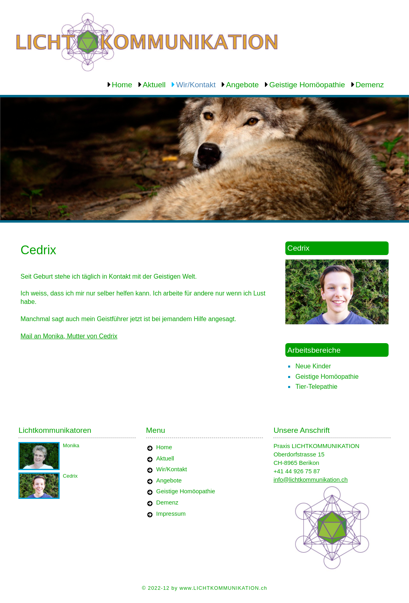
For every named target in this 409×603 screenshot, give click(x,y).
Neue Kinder (313, 366)
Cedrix (70, 476)
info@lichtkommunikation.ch (310, 479)
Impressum (171, 514)
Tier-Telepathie (316, 386)
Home (122, 84)
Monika (71, 445)
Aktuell (153, 84)
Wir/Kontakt (196, 84)
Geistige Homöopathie (307, 84)
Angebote (242, 84)
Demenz (369, 84)
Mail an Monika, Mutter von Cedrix (68, 336)
